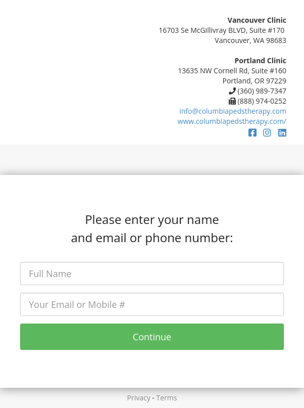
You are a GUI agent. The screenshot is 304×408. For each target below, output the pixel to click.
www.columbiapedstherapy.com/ (232, 121)
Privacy (138, 397)
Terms (167, 397)
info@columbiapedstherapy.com (232, 111)
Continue (152, 337)
